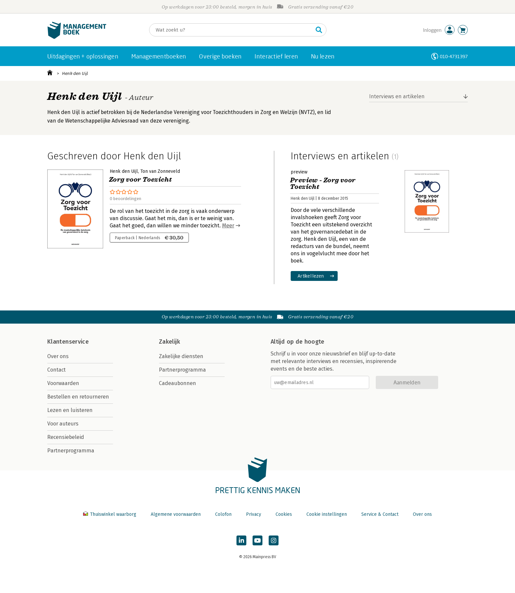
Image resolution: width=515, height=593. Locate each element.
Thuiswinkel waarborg (110, 514)
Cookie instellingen (326, 514)
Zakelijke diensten (181, 356)
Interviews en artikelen (397, 96)
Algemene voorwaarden (176, 514)
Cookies (284, 514)
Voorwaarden (63, 383)
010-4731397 (454, 56)
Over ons (58, 356)
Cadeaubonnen (177, 383)
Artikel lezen (311, 276)
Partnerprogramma (70, 450)
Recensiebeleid (65, 437)
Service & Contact (379, 514)
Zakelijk (169, 341)
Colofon (223, 514)
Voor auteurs (62, 424)
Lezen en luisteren (70, 410)
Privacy (253, 514)
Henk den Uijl (75, 73)
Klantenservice (68, 341)
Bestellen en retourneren (78, 397)
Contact (56, 370)
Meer (228, 225)
